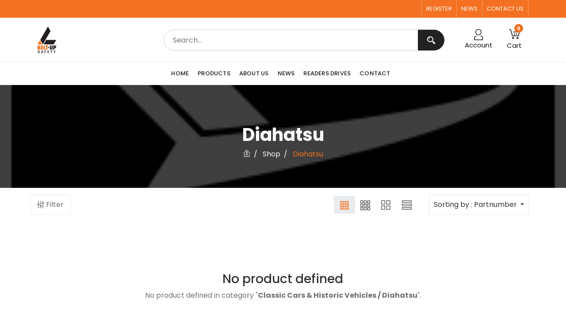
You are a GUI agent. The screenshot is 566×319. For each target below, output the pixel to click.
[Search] (431, 40)
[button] (514, 39)
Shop (271, 154)
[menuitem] (182, 73)
